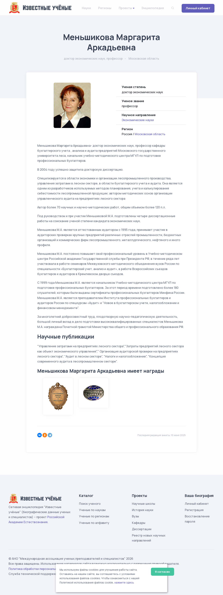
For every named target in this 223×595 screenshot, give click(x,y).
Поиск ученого (90, 504)
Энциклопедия (152, 8)
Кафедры (138, 523)
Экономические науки (138, 120)
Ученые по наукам (92, 510)
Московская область (150, 134)
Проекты (125, 8)
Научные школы (143, 504)
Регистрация (194, 510)
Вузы (135, 516)
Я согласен (162, 571)
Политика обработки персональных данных (41, 569)
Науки (86, 8)
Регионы (104, 8)
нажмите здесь (124, 582)
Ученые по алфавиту (94, 523)
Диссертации (141, 529)
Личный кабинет (198, 8)
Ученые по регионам (94, 516)
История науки (142, 510)
